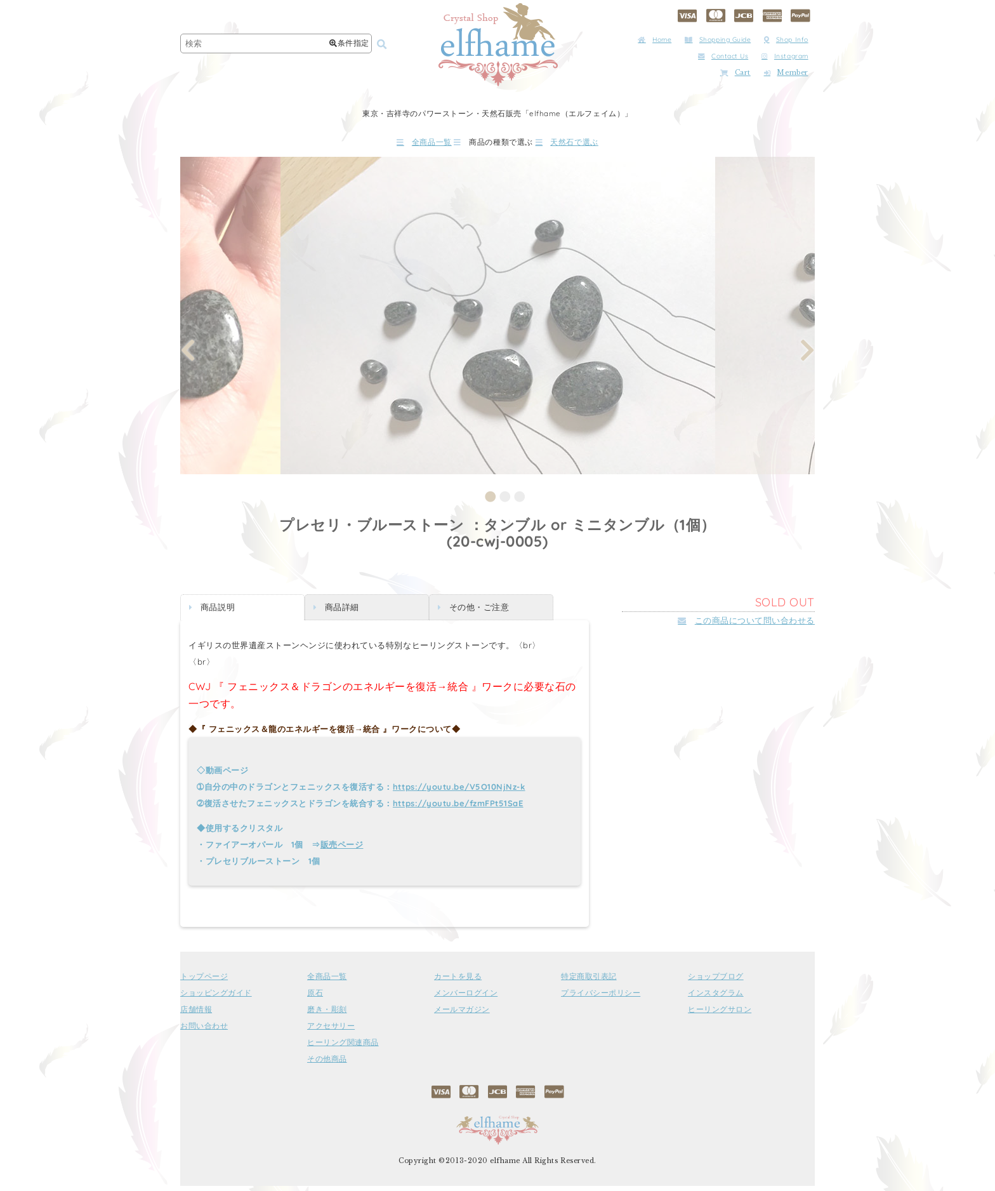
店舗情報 (196, 1014)
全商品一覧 (389, 144)
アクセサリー (331, 1031)
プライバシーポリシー (600, 998)
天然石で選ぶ (602, 144)
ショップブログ (716, 981)
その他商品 (327, 1064)
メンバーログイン (466, 998)
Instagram (784, 56)
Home (654, 40)
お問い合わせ (204, 1031)
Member (786, 73)
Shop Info (786, 40)
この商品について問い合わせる (746, 625)
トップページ (204, 981)
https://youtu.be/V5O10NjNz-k (459, 792)
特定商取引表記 (589, 981)
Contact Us (723, 56)
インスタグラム (716, 998)
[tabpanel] (497, 320)
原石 (315, 998)
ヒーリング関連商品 (343, 1047)
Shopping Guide (718, 40)
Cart (735, 73)
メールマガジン (462, 1014)
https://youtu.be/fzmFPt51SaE (458, 808)
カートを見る (458, 981)
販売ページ (342, 849)
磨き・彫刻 (327, 1014)
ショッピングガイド (216, 998)
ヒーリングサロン (719, 1014)
